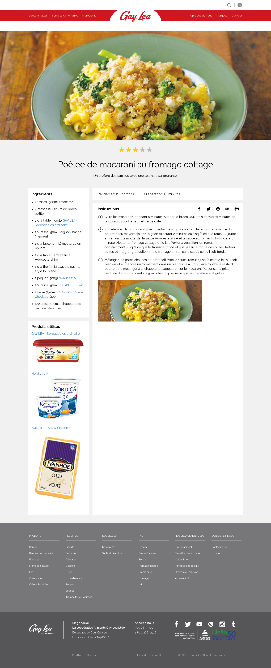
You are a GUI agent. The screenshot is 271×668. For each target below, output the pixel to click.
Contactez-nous (222, 535)
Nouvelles (109, 535)
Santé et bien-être (112, 553)
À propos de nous (201, 15)
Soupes (70, 590)
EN (240, 5)
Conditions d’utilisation (84, 655)
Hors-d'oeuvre (74, 578)
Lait (31, 572)
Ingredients (89, 15)
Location (216, 553)
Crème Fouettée (38, 584)
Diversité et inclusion (186, 572)
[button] (229, 5)
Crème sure (36, 578)
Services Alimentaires (65, 15)
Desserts (70, 565)
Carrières (237, 15)
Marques (222, 15)
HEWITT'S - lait (71, 285)
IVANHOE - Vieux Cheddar (50, 428)
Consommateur (38, 15)
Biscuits (70, 547)
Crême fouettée (147, 553)
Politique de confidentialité (148, 655)
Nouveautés (108, 547)
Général (143, 547)
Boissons (71, 553)
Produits (35, 535)
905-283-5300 (144, 627)
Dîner (69, 572)
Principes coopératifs (187, 565)
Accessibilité (182, 578)
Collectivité (181, 559)
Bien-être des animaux (187, 553)
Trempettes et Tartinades (80, 597)
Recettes (72, 535)
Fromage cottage (39, 565)
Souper (70, 584)
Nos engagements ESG (189, 535)
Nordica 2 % (67, 278)
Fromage (34, 559)
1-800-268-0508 (145, 632)
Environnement (183, 547)
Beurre (33, 547)
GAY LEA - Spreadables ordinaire (55, 333)
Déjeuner (71, 559)
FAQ (141, 535)
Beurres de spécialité (41, 553)
